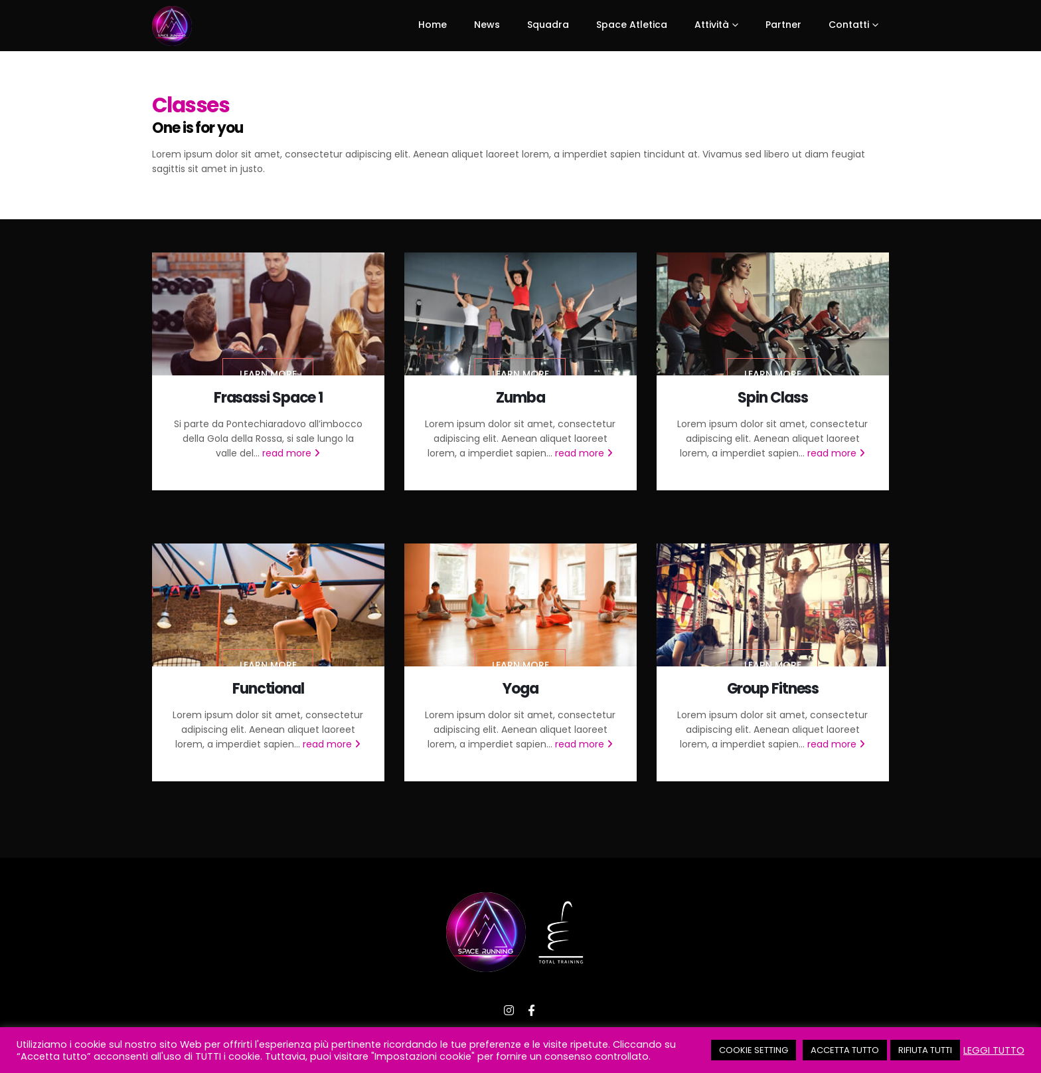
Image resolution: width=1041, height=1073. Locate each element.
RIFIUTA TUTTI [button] (925, 1050)
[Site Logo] (172, 26)
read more (291, 453)
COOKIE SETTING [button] (753, 1050)
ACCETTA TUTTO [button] (845, 1050)
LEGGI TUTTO (993, 1050)
